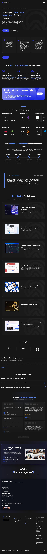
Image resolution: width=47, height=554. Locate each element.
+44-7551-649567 (29, 518)
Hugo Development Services (39, 523)
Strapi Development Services (39, 529)
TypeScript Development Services (39, 540)
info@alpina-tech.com (28, 523)
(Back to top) (43, 550)
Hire (40, 93)
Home (3, 8)
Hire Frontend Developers (10, 8)
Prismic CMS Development (38, 531)
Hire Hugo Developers (39, 525)
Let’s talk (6, 519)
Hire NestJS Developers (40, 517)
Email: (26, 521)
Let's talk (5, 57)
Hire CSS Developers (39, 526)
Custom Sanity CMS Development (39, 519)
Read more (3, 367)
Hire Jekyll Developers (39, 521)
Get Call (5, 30)
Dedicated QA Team (39, 538)
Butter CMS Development (38, 534)
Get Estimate (13, 30)
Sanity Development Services (39, 543)
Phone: (26, 516)
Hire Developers (38, 535)
